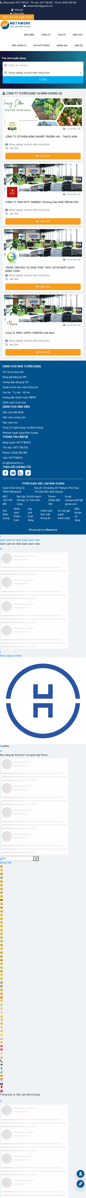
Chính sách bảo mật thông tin (47, 514)
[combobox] (46, 72)
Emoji (3, 862)
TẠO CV (62, 34)
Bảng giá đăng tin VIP (14, 377)
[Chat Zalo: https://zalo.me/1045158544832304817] (20, 473)
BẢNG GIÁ (62, 45)
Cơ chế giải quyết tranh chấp (64, 514)
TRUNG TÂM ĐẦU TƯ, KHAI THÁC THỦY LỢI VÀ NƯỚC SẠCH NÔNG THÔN (39, 269)
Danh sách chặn (31, 540)
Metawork (51, 529)
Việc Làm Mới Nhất (13, 412)
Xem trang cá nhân (10, 655)
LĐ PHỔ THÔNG (41, 45)
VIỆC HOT (78, 34)
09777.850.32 (22, 2)
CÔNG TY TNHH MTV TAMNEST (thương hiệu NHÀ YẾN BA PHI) (42, 202)
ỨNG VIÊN (29, 34)
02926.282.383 (69, 2)
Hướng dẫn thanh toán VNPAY (19, 397)
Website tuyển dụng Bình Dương (20, 432)
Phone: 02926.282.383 (15, 452)
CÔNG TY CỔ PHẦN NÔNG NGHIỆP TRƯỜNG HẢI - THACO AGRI (41, 136)
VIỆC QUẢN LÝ (19, 45)
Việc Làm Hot (10, 422)
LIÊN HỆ (78, 45)
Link (9, 862)
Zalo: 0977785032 (13, 457)
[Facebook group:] (13, 473)
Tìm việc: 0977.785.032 (15, 447)
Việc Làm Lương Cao (14, 417)
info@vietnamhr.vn (13, 463)
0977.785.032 (46, 2)
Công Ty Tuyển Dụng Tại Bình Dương (23, 427)
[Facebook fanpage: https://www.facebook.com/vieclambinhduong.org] (5, 473)
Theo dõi (43, 155)
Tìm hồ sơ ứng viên (13, 372)
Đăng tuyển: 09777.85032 (17, 442)
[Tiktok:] (28, 473)
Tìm (43, 79)
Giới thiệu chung (6, 514)
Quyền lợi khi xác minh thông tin (20, 387)
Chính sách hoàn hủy (14, 402)
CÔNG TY (46, 34)
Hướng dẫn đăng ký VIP (16, 382)
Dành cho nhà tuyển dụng (17, 17)
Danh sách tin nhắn (10, 540)
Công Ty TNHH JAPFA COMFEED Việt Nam (29, 332)
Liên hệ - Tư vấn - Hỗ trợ (16, 392)
